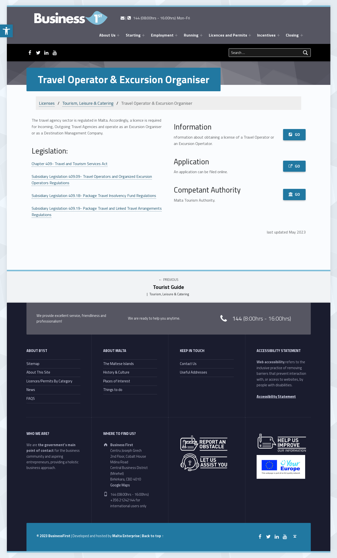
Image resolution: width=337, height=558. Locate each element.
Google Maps (120, 485)
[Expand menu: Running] (201, 35)
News (30, 389)
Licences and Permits (228, 35)
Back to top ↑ (152, 536)
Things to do (112, 389)
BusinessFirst (59, 536)
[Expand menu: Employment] (176, 35)
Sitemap (32, 363)
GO (294, 134)
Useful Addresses (193, 372)
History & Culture (116, 372)
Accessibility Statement (276, 396)
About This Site (38, 372)
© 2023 (42, 536)
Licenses (47, 103)
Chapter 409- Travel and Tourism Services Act (70, 164)
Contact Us (188, 363)
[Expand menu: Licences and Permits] (250, 35)
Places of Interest (116, 381)
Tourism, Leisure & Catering (87, 103)
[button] (6, 31)
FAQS (30, 398)
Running (191, 35)
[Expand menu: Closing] (301, 35)
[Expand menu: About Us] (118, 35)
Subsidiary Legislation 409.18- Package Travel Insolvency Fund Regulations (94, 195)
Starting (133, 35)
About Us (107, 35)
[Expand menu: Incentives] (278, 35)
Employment (162, 35)
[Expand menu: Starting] (143, 35)
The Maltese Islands (118, 363)
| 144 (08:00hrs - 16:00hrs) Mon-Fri (155, 18)
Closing (292, 35)
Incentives (266, 35)
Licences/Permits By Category (49, 381)
